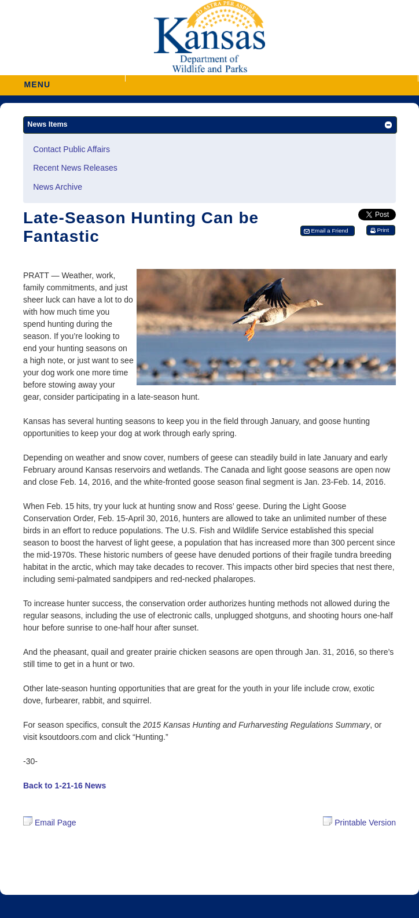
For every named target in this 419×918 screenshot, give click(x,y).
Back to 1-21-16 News (64, 785)
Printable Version (359, 821)
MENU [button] (37, 80)
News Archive (57, 186)
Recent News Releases (75, 167)
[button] (271, 78)
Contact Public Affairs (71, 149)
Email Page (49, 822)
